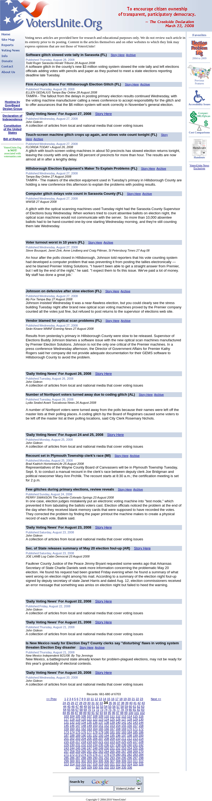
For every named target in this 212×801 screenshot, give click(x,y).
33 (101, 703)
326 (141, 764)
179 (100, 732)
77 (118, 709)
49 (85, 706)
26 (72, 703)
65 (68, 709)
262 (95, 751)
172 (141, 729)
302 (83, 761)
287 (77, 757)
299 (66, 761)
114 (129, 716)
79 (126, 709)
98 (121, 712)
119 (77, 719)
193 (100, 735)
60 (130, 706)
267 (123, 751)
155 (123, 725)
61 (134, 706)
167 (112, 729)
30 (89, 703)
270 (141, 751)
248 (95, 748)
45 (68, 706)
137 (100, 722)
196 (118, 735)
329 (89, 767)
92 (97, 712)
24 (64, 703)
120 (83, 719)
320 (106, 764)
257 (66, 751)
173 (66, 732)
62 (138, 706)
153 (112, 725)
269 (135, 751)
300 (72, 761)
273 (77, 754)
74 (105, 709)
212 (129, 738)
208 (106, 738)
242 (141, 745)
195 (112, 735)
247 (89, 748)
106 (83, 716)
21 (133, 699)
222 (106, 741)
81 (134, 709)
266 (118, 751)
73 (101, 709)
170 (129, 729)
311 (135, 761)
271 (66, 754)
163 (89, 729)
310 (129, 761)
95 (109, 712)
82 (138, 709)
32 (97, 703)
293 (112, 757)
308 (118, 761)
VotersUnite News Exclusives (199, 167)
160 (72, 729)
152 (106, 725)
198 (129, 735)
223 (112, 741)
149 (89, 725)
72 (97, 709)
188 (72, 735)
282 (129, 754)
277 (100, 754)
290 (95, 757)
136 (95, 722)
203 (77, 738)
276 (95, 754)
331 (100, 767)
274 (83, 754)
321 (112, 764)
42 (139, 703)
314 (72, 764)
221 (100, 741)
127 (123, 719)
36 (114, 703)
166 (106, 729)
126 (118, 719)
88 (80, 712)
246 (83, 748)
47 (77, 706)
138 (106, 722)
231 (77, 745)
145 (66, 725)
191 (89, 735)
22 (137, 699)
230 (72, 745)
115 (135, 716)
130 (141, 719)
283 (135, 754)
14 (104, 699)
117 (66, 719)
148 (83, 725)
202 (72, 738)
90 (89, 712)
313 (66, 764)
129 (135, 719)
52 (97, 706)
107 (89, 716)
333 (112, 767)
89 (84, 712)
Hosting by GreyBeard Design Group (12, 105)
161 (77, 729)
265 (112, 751)
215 (66, 741)
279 (112, 754)
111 (112, 716)
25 (68, 703)
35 (110, 703)
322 (118, 764)
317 (89, 764)
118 (72, 719)
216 (72, 741)
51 (93, 706)
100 (130, 712)
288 (83, 757)
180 (106, 732)
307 (112, 761)
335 (123, 767)
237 (112, 745)
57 (118, 706)
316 (83, 764)
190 (83, 735)
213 (135, 738)
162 (83, 729)
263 (100, 751)
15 (108, 699)
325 (135, 764)
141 (123, 722)
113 (123, 716)
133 (77, 722)
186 (141, 732)
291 (100, 757)
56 (114, 706)
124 (106, 719)
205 (89, 738)
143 (135, 722)
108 (95, 716)
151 (100, 725)
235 (100, 745)
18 (120, 699)
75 (109, 709)
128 (129, 719)
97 (117, 712)
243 (66, 748)
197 (123, 735)
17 (116, 699)
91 (93, 712)
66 (73, 709)
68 (81, 709)
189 (77, 735)
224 (118, 741)
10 (88, 699)
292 (106, 757)
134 (83, 722)
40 (130, 703)
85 (68, 712)
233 (89, 745)
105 (77, 716)
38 (122, 703)
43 (143, 703)
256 (141, 748)
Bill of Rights (12, 139)
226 (129, 741)
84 (64, 712)
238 (118, 745)
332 (106, 767)
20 (129, 699)
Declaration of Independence (13, 117)
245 (77, 748)
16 (112, 699)
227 (135, 741)
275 (89, 754)
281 (123, 754)
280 (118, 754)
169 (123, 729)
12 (96, 699)
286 (72, 757)
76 (114, 709)
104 (72, 716)
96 (113, 712)
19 (125, 699)
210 (118, 738)
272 (72, 754)
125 (112, 719)
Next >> (156, 699)
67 (77, 709)
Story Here (118, 55)
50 (89, 706)
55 (109, 706)
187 (66, 735)
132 (72, 722)
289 (89, 757)
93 (101, 712)
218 (83, 741)
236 (106, 745)
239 (123, 745)
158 (141, 725)
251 (112, 748)
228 (141, 741)
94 (105, 712)
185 (135, 732)
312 (141, 761)
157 (135, 725)
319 (100, 764)
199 (135, 735)
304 (95, 761)
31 (93, 703)
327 (77, 767)
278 (106, 754)
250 (106, 748)
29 (84, 703)
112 (118, 716)
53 (101, 706)
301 (77, 761)
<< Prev (51, 699)
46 (73, 706)
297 (135, 757)
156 (129, 725)
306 (106, 761)
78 (122, 709)
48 (81, 706)
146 (72, 725)
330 (95, 767)
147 (77, 725)
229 (66, 745)
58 (122, 706)
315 (77, 764)
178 (95, 732)
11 (92, 699)
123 (100, 719)
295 (123, 757)
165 (100, 729)
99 (126, 712)
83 (142, 709)
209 (112, 738)
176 (83, 732)
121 (89, 719)
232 (83, 745)
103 (66, 716)
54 (105, 706)
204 (83, 738)
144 (141, 722)
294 (118, 757)
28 (80, 703)
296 (129, 757)
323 (123, 764)
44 (64, 706)
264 (106, 751)
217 (77, 741)
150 (95, 725)
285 (66, 757)
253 (123, 748)
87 (76, 712)
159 (66, 729)
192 (95, 735)
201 (66, 738)
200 (141, 735)
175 (77, 732)
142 (129, 722)
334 (118, 767)
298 (141, 757)
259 (77, 751)
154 (118, 725)
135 (89, 722)
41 (134, 703)
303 (89, 761)
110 (106, 716)
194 (106, 735)
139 (112, 722)
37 (118, 703)
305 (100, 761)
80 (130, 709)
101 (136, 712)
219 (89, 741)
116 (141, 716)
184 (129, 732)
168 (118, 729)
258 (72, 751)
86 (72, 712)
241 (135, 745)
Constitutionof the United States (12, 129)
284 (141, 754)
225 (123, 741)
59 (126, 706)
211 (123, 738)
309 (123, 761)
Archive (131, 55)
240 (129, 745)
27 (76, 703)
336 (129, 767)
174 (72, 732)
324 (129, 764)
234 (95, 745)
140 (118, 722)
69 (85, 709)
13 (100, 699)
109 (100, 716)
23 (141, 699)
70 (89, 709)
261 (89, 751)
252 (118, 748)
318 (95, 764)
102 (142, 712)
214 (141, 738)
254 (129, 748)
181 (112, 732)
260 (83, 751)
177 (89, 732)
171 (135, 729)
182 (118, 732)
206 (95, 738)
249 (100, 748)
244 (72, 748)
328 (83, 767)
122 (95, 719)
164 (95, 729)
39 (126, 703)
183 (123, 732)
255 (135, 748)
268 (129, 751)
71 (93, 709)
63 (142, 706)
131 (66, 722)
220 (95, 741)
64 (64, 709)
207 (100, 738)
